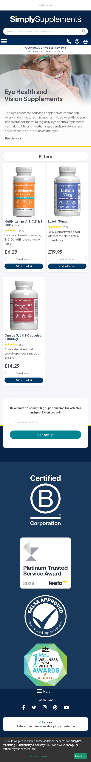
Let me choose (37, 756)
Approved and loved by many (45, 49)
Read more (13, 138)
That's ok (80, 756)
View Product (23, 259)
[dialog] (45, 749)
